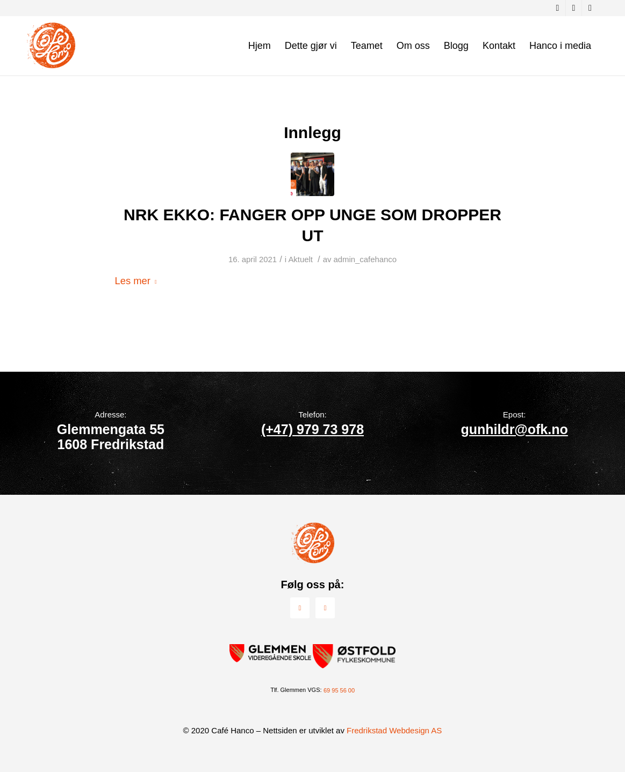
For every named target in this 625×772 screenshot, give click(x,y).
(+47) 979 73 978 (312, 429)
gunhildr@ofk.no (514, 429)
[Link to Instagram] (573, 8)
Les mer (138, 280)
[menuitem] (259, 45)
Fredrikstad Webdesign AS (394, 730)
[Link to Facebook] (557, 8)
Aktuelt (300, 259)
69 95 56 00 (339, 690)
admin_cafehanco (365, 259)
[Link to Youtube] (590, 8)
